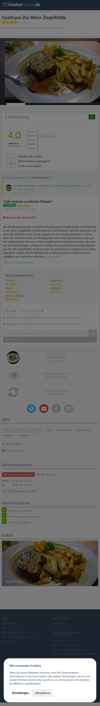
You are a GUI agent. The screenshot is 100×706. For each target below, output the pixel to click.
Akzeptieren (42, 692)
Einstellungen (20, 692)
